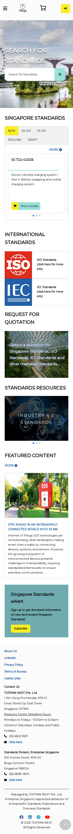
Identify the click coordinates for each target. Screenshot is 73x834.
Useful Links (12, 678)
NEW (11, 131)
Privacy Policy (13, 665)
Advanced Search (52, 83)
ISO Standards (50, 265)
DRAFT (32, 140)
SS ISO (26, 131)
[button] (33, 215)
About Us (10, 651)
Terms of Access (15, 671)
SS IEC (41, 131)
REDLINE (14, 140)
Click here (15, 742)
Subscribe (20, 628)
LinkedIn (10, 658)
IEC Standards (50, 292)
